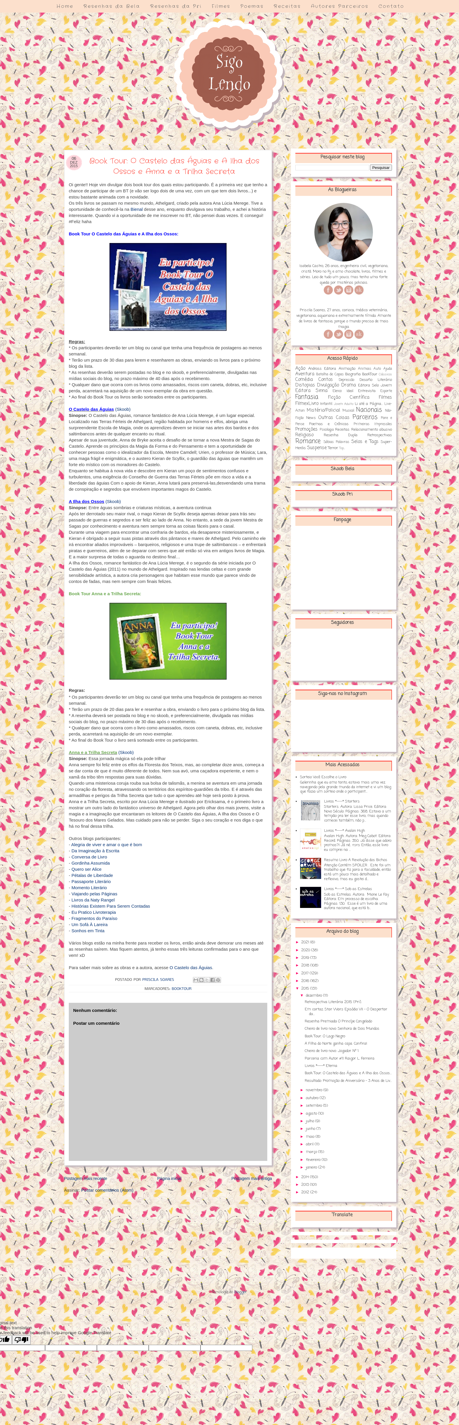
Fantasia (306, 397)
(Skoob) (123, 409)
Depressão (346, 380)
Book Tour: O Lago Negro (325, 1036)
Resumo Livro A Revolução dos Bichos (355, 860)
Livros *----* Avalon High (344, 831)
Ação (300, 368)
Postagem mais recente (85, 1178)
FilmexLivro (306, 403)
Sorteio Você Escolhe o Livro (323, 777)
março (312, 1152)
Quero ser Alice (86, 869)
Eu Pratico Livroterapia (93, 912)
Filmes (221, 6)
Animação (347, 369)
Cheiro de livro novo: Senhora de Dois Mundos (342, 1028)
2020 (306, 950)
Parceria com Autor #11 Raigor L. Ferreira (339, 1058)
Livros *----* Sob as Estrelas (348, 889)
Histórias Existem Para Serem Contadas (110, 906)
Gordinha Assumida (90, 863)
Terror (333, 448)
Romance (308, 441)
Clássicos (385, 374)
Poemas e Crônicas (329, 424)
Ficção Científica (348, 397)
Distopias (305, 385)
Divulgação (328, 385)
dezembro (314, 995)
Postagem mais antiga (251, 1178)
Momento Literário (89, 887)
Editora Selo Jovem (375, 385)
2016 (305, 981)
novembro (314, 1090)
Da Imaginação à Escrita (95, 850)
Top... (342, 448)
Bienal (137, 209)
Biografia (353, 374)
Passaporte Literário (91, 881)
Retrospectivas (379, 435)
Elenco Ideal (343, 391)
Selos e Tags (364, 441)
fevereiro (314, 1160)
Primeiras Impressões (373, 424)
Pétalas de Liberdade (92, 875)
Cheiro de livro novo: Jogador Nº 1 (332, 1051)
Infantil (326, 404)
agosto (312, 1113)
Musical (348, 410)
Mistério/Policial (323, 410)
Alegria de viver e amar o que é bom (106, 844)
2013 (305, 1185)
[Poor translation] (21, 1340)
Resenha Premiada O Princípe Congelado (338, 1021)
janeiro (312, 1167)
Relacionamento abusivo (371, 429)
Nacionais (369, 410)
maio (311, 1137)
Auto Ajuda (383, 369)
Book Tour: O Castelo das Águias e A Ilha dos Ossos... (348, 1073)
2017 (305, 973)
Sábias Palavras (336, 442)
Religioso (304, 435)
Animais (364, 369)
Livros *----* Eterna (321, 1066)
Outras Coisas (334, 417)
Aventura (304, 374)
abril (310, 1144)
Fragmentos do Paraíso (94, 918)
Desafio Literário (375, 380)
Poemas (252, 6)
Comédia (304, 379)
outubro (313, 1098)
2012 (305, 1192)
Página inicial (169, 1178)
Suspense (317, 447)
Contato (391, 6)
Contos (325, 379)
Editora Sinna (311, 390)
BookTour (181, 989)
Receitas (287, 6)
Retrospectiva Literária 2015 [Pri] (333, 1002)
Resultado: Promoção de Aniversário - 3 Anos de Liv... (348, 1081)
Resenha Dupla (341, 435)
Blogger (240, 1292)
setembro (314, 1105)
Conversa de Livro (89, 856)
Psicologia (327, 429)
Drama (348, 385)
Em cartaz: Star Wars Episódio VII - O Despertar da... (346, 1012)
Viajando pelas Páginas (94, 893)
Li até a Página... (369, 404)
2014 (305, 1177)
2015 (305, 988)
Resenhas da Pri (176, 6)
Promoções (306, 429)
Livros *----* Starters (342, 801)
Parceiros (365, 417)
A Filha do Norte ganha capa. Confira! (336, 1043)
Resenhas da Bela (111, 6)
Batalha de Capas (329, 374)
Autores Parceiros (340, 6)
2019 (305, 958)
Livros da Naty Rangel (93, 899)
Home (64, 6)
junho (311, 1129)
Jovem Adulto (343, 404)
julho (310, 1121)
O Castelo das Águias (190, 967)
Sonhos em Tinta (88, 930)
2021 (305, 942)
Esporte (386, 391)
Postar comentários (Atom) (107, 1190)
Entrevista (367, 391)
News (311, 418)
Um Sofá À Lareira (89, 924)
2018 (305, 965)
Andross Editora (322, 369)
